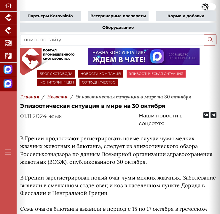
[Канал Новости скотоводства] (8, 70)
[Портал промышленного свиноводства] (8, 18)
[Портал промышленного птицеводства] (8, 30)
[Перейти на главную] (8, 6)
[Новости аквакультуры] (8, 43)
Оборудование (118, 27)
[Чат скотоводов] (8, 84)
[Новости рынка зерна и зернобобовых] (8, 56)
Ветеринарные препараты (118, 16)
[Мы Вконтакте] (206, 115)
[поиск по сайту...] (112, 39)
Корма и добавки (186, 16)
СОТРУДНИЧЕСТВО (99, 82)
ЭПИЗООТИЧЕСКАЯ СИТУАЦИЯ (156, 74)
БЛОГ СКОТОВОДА (55, 74)
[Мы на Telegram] (213, 115)
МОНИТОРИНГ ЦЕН (56, 82)
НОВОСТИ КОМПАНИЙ (101, 74)
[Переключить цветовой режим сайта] (208, 6)
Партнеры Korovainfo (50, 16)
